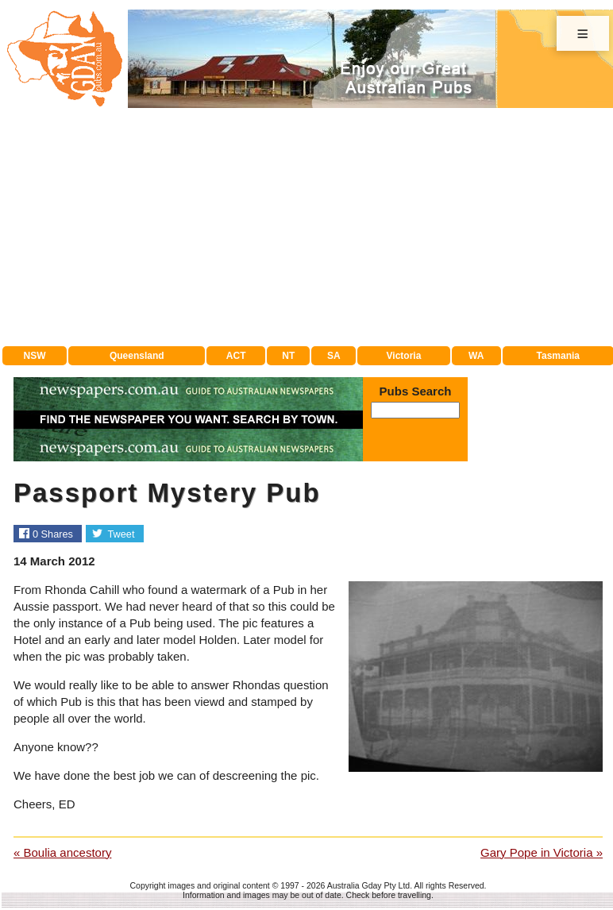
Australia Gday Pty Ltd (368, 885)
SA (334, 355)
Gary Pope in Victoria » (541, 852)
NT (288, 355)
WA (476, 355)
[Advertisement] (308, 227)
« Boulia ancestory (62, 852)
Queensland (137, 355)
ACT (236, 355)
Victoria (404, 355)
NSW (35, 355)
